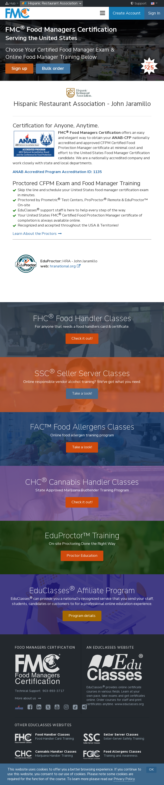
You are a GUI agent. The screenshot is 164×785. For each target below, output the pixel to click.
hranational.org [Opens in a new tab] (65, 266)
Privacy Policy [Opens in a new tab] (124, 779)
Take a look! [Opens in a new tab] (82, 393)
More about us (28, 698)
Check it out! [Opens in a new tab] (82, 338)
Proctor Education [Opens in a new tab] (82, 555)
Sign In (154, 13)
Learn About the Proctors (37, 233)
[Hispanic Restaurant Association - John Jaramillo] (82, 98)
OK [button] (151, 769)
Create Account (127, 13)
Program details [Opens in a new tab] (82, 615)
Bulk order (53, 68)
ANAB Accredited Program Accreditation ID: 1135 (57, 171)
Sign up (19, 68)
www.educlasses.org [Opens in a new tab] (129, 704)
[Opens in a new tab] (28, 707)
